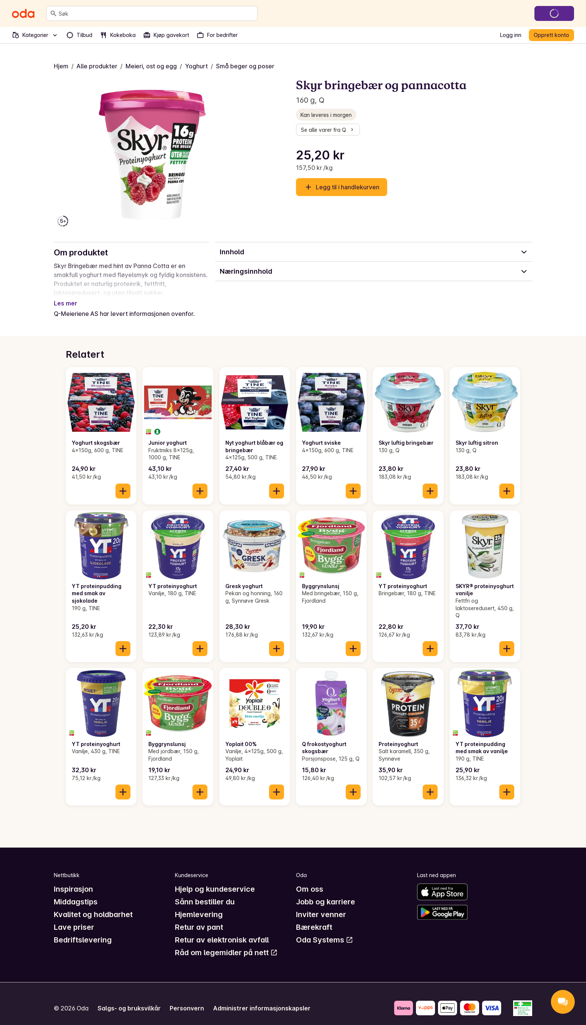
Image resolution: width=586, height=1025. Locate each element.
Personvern (187, 999)
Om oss (309, 880)
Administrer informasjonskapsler (262, 999)
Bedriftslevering (83, 930)
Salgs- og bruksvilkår (129, 999)
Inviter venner (321, 905)
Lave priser (74, 918)
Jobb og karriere (325, 892)
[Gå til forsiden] (23, 13)
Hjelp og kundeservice (215, 880)
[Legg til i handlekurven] (122, 482)
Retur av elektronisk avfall (222, 930)
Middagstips (76, 892)
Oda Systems (324, 930)
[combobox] (156, 13)
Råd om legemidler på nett (226, 943)
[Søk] (53, 13)
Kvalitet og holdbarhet (93, 905)
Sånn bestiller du (205, 892)
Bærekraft (314, 918)
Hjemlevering (199, 905)
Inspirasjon (73, 880)
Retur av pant (199, 918)
